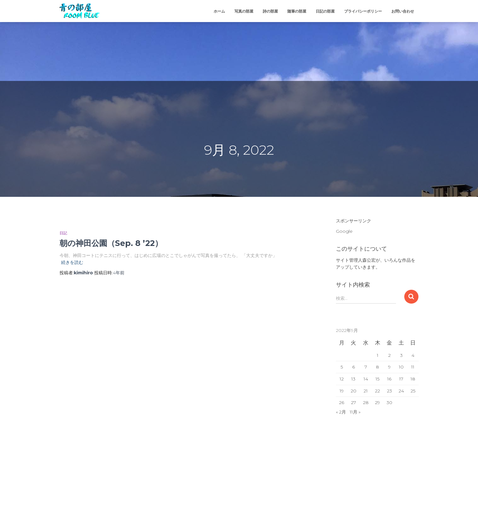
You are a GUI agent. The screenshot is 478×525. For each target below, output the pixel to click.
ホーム (219, 11)
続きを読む (72, 262)
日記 (63, 233)
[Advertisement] (47, 39)
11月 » (355, 412)
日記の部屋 (325, 11)
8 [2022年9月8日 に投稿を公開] (377, 367)
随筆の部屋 (296, 11)
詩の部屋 (270, 11)
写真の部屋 (243, 11)
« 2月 (341, 412)
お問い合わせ (402, 11)
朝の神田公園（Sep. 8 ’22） (111, 243)
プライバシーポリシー (363, 11)
